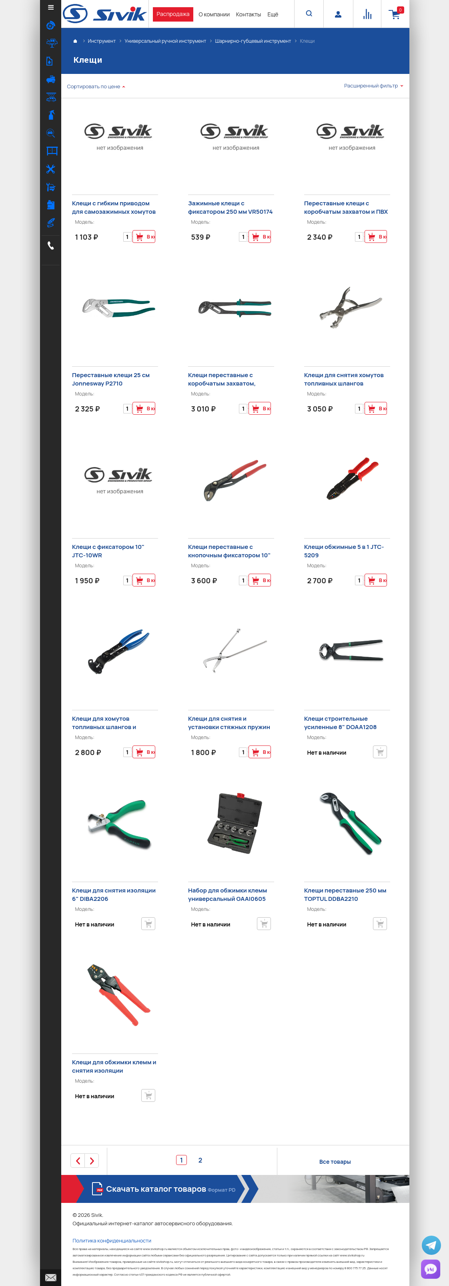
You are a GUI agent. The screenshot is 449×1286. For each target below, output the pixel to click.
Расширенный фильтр (371, 85)
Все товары (335, 1161)
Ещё (272, 14)
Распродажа (173, 14)
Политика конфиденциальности (112, 1240)
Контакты (248, 14)
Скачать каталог (172, 1188)
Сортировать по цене (93, 86)
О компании (214, 14)
